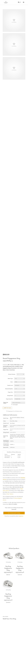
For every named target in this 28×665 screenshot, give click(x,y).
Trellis (7, 369)
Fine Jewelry (13, 368)
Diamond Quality (9, 388)
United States (12, 369)
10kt (23, 364)
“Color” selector (10, 494)
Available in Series (19, 366)
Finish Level (10, 385)
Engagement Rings (7, 368)
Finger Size (10, 392)
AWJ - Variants (11, 364)
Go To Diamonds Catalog (14, 513)
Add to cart (7, 407)
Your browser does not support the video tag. (14, 20)
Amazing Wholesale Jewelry (9, 366)
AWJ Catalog (16, 364)
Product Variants (11, 374)
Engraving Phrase (5, 403)
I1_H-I (18, 368)
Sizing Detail (10, 395)
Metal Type (10, 378)
